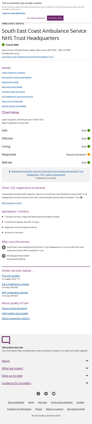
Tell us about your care (12, 347)
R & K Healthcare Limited (15, 284)
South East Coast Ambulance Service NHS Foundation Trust (27, 56)
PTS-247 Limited (11, 275)
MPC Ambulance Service (15, 292)
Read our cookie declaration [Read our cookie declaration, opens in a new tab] (14, 12)
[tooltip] (81, 197)
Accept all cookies (55, 17)
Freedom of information (19, 409)
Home (31, 402)
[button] (46, 45)
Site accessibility (16, 402)
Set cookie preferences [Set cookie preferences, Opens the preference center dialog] (36, 17)
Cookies (80, 402)
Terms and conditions (62, 402)
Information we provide (15, 313)
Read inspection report (12, 203)
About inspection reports (16, 318)
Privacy (38, 409)
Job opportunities (76, 409)
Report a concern (54, 409)
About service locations (14, 308)
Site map (42, 402)
